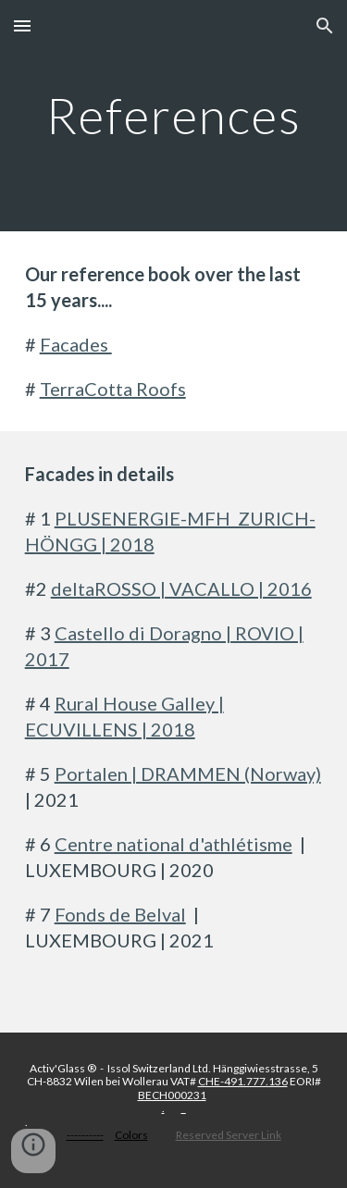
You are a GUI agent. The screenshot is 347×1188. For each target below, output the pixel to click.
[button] (22, 25)
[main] (174, 115)
